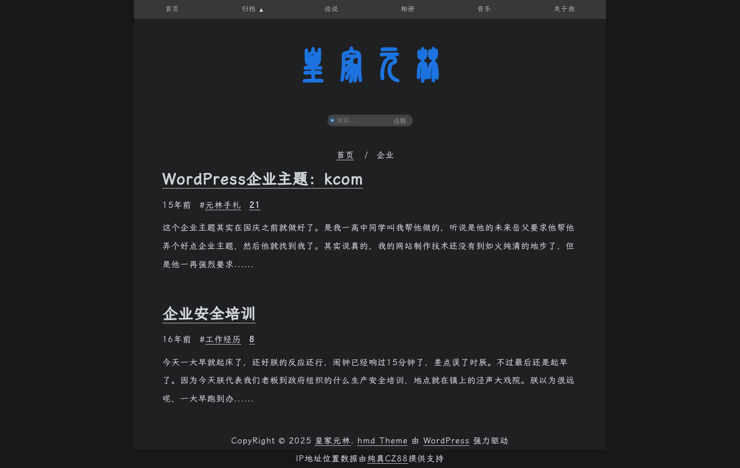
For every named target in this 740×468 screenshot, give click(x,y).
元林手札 (223, 205)
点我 (400, 120)
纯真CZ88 (387, 458)
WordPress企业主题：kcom (262, 179)
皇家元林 (370, 65)
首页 (345, 155)
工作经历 (223, 339)
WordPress (446, 440)
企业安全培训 (209, 314)
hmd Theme (382, 440)
